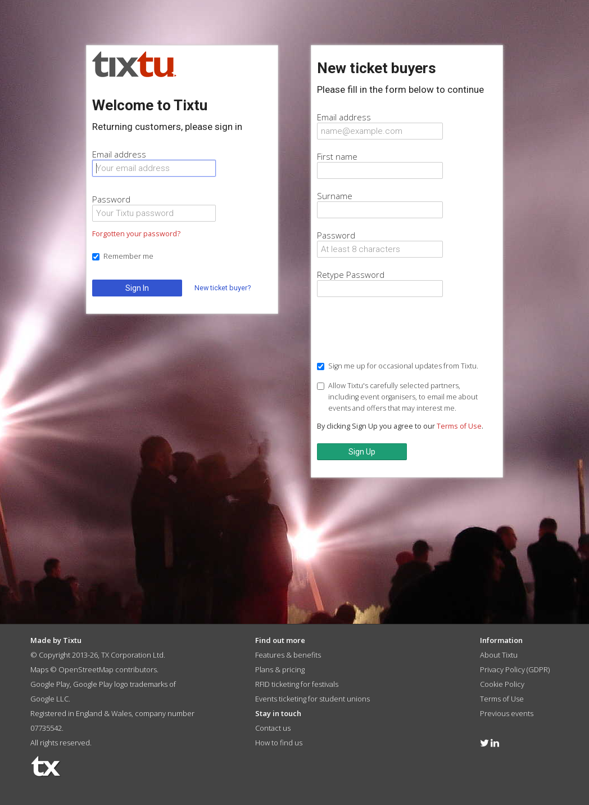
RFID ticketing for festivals (296, 684)
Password (111, 199)
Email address (119, 154)
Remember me (122, 256)
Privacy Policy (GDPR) (515, 669)
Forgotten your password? (136, 234)
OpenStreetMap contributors (107, 669)
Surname (334, 195)
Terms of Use (459, 426)
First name (337, 156)
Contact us (273, 728)
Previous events (506, 713)
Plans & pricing (280, 669)
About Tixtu (499, 655)
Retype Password (350, 274)
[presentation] (402, 330)
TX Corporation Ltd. (133, 655)
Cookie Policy (502, 684)
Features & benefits (288, 655)
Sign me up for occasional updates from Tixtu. (397, 366)
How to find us (278, 742)
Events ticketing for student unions (312, 699)
